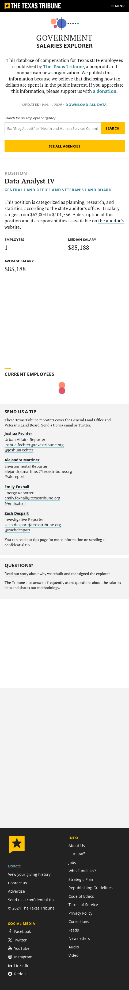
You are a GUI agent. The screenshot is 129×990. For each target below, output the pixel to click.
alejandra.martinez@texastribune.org (38, 471)
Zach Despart (17, 513)
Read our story (16, 573)
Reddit (17, 973)
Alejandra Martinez (22, 459)
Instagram (20, 956)
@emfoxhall (15, 503)
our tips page (37, 539)
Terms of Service (83, 904)
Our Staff (77, 853)
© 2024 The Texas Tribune (31, 908)
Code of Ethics (81, 896)
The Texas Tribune (63, 66)
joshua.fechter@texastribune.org (34, 444)
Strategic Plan (81, 879)
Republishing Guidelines (91, 887)
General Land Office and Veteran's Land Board (58, 189)
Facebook (19, 931)
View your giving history (29, 874)
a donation (104, 91)
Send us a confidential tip (31, 899)
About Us (77, 845)
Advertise (16, 891)
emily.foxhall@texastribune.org (32, 497)
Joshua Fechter (18, 433)
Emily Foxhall (17, 486)
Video (73, 955)
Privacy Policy (80, 913)
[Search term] (53, 128)
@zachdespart (17, 529)
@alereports (15, 476)
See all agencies (64, 146)
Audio (74, 946)
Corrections (79, 921)
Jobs (72, 862)
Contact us (17, 882)
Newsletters (79, 938)
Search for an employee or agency (30, 118)
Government (64, 38)
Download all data (86, 104)
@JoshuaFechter (19, 449)
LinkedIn (18, 965)
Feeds (74, 930)
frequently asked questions (69, 582)
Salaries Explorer (64, 45)
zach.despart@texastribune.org (33, 524)
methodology (48, 587)
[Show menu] (117, 6)
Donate (14, 865)
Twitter (17, 940)
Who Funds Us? (82, 870)
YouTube (18, 948)
